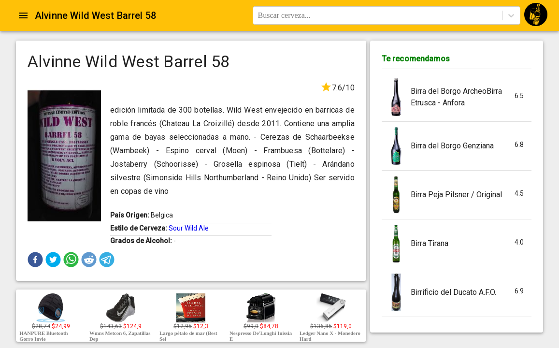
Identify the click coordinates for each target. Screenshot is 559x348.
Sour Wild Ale (189, 228)
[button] (35, 259)
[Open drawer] (23, 15)
